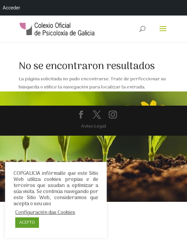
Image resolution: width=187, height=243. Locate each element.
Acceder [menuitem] (11, 7)
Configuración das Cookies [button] (45, 213)
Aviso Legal (93, 126)
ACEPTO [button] (27, 222)
